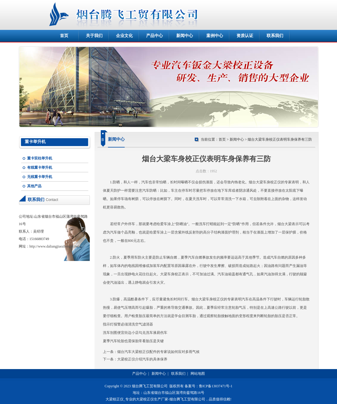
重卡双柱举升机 (39, 158)
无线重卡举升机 (39, 177)
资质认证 (244, 35)
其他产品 (34, 186)
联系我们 (275, 35)
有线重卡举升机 (39, 167)
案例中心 (214, 35)
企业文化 (124, 35)
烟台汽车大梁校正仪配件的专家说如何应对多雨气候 (158, 352)
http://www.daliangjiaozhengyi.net (54, 246)
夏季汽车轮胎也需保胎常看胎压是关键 (133, 341)
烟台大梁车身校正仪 (265, 182)
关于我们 (94, 35)
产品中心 (154, 35)
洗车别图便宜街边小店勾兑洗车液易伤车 (135, 333)
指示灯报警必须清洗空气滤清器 (128, 324)
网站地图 (198, 373)
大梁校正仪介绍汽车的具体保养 (142, 359)
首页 (64, 35)
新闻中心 (184, 35)
